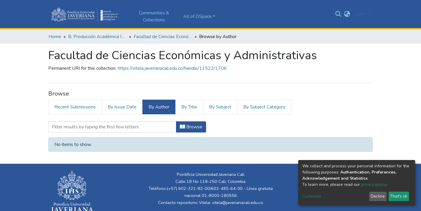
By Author (159, 107)
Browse (191, 127)
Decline (378, 196)
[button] (347, 14)
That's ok (398, 196)
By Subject (220, 107)
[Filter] (112, 126)
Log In (359, 14)
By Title (189, 107)
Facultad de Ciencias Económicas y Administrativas (163, 36)
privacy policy (373, 184)
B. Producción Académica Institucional (97, 36)
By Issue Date (122, 107)
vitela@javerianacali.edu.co (237, 202)
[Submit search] (338, 14)
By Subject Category (264, 107)
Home (55, 36)
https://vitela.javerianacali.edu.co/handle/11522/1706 (172, 68)
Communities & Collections (154, 16)
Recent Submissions (75, 107)
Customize (311, 196)
